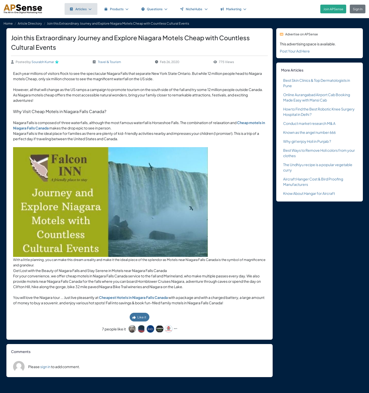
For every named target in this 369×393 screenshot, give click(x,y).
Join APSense (333, 9)
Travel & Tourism (109, 62)
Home (8, 23)
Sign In (358, 9)
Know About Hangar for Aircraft (309, 193)
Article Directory (30, 23)
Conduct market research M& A (309, 123)
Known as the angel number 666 (309, 132)
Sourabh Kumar (43, 62)
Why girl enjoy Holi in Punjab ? (307, 141)
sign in (45, 366)
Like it (139, 317)
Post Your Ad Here (295, 51)
